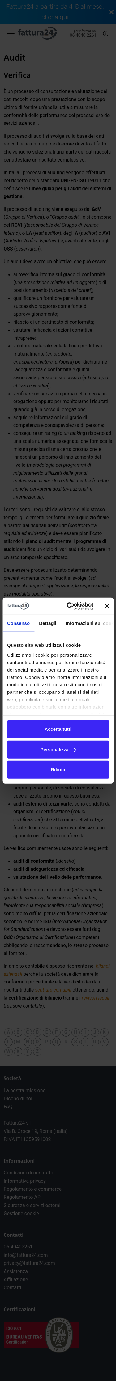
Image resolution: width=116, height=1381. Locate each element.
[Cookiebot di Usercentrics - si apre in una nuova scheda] (69, 606)
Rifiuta (58, 769)
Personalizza (58, 749)
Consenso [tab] (18, 623)
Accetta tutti (58, 729)
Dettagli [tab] (47, 623)
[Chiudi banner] (107, 606)
